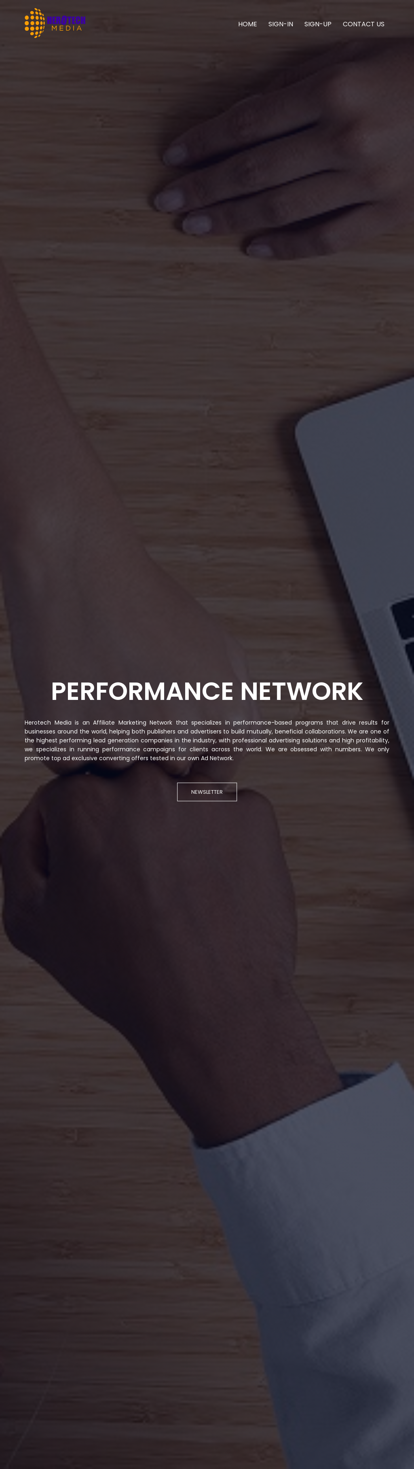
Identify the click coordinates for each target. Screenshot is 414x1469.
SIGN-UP (318, 24)
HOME (247, 24)
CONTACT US (363, 24)
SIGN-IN (280, 24)
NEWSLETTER (207, 791)
